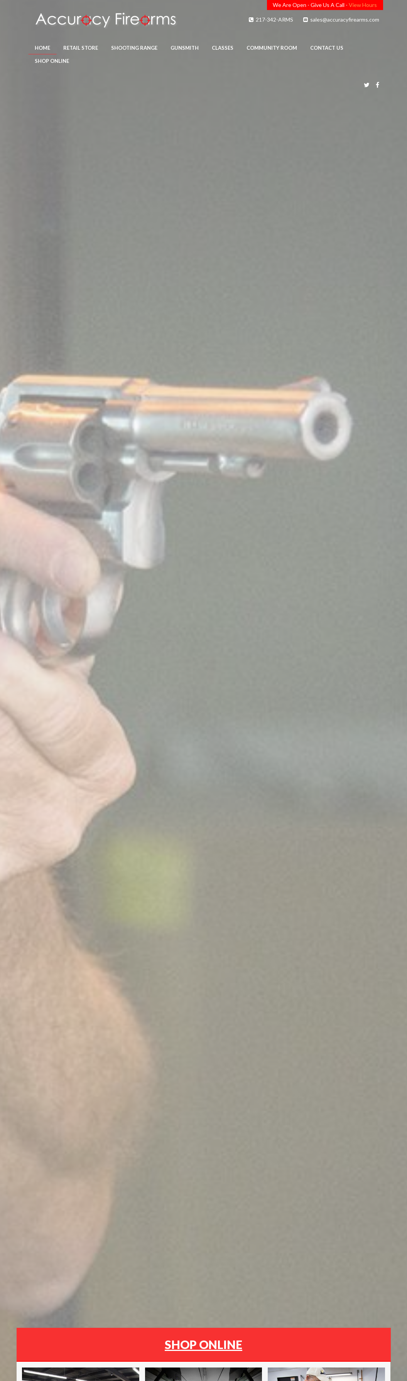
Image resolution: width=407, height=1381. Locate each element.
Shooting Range (134, 48)
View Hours (363, 5)
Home (42, 48)
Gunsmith (185, 48)
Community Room (272, 48)
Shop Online (52, 61)
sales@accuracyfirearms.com (340, 19)
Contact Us (326, 48)
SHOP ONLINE (203, 1344)
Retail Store (80, 48)
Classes (222, 48)
